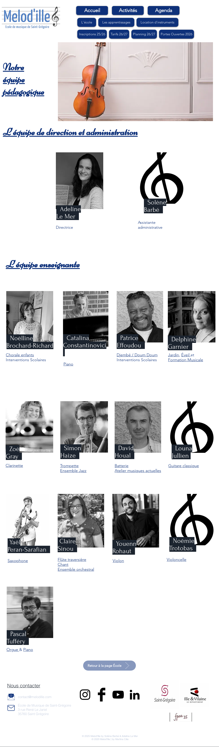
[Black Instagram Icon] (85, 695)
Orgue (12, 649)
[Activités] (128, 10)
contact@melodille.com (35, 697)
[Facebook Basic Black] (102, 695)
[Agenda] (163, 10)
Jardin (173, 355)
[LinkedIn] (135, 695)
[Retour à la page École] (109, 666)
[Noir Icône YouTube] (118, 695)
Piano (28, 649)
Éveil (186, 355)
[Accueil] (92, 10)
